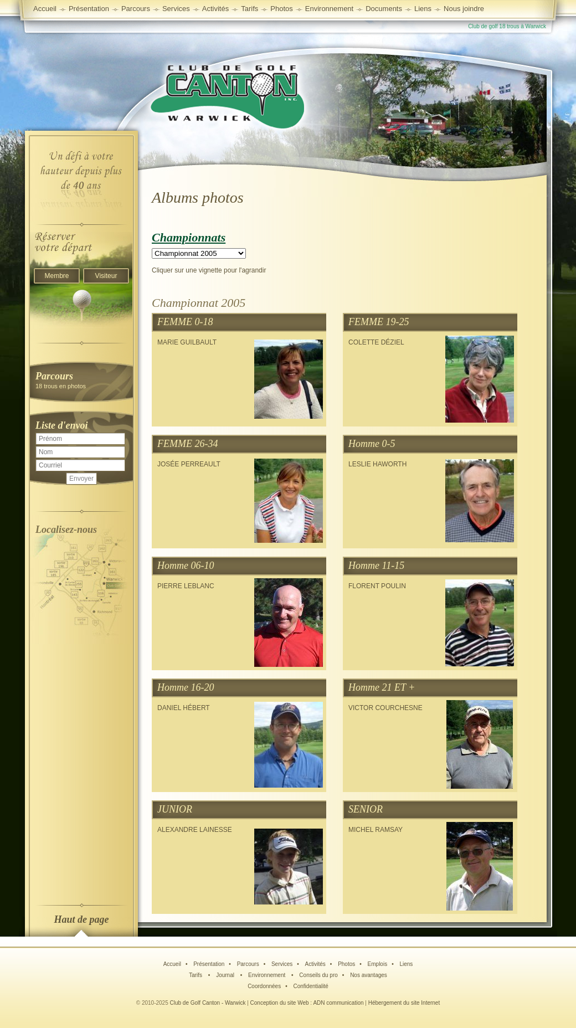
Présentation (208, 964)
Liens (422, 8)
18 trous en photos (81, 379)
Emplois (378, 964)
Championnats (188, 237)
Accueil (44, 8)
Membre (56, 276)
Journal (226, 975)
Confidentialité (310, 986)
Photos (346, 964)
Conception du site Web (279, 1003)
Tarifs (196, 975)
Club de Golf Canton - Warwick (208, 1003)
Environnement (329, 8)
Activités (315, 964)
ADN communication (338, 1003)
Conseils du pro (318, 975)
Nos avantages (368, 975)
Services (176, 8)
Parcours (248, 964)
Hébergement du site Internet (404, 1003)
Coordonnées (264, 986)
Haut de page (81, 919)
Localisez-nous (66, 529)
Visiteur (106, 276)
